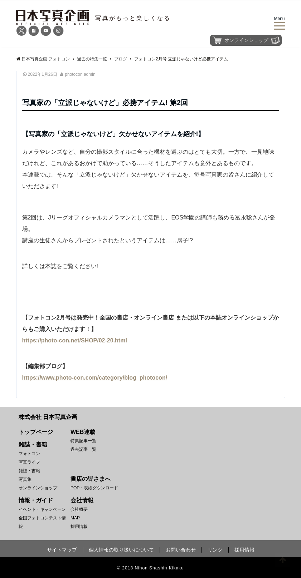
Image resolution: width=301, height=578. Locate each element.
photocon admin (80, 74)
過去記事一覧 (83, 449)
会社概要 (79, 509)
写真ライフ (29, 462)
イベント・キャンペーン (42, 509)
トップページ (36, 432)
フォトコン (29, 453)
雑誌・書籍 (29, 470)
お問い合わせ (181, 550)
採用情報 (79, 526)
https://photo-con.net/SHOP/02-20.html (74, 340)
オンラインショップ (38, 487)
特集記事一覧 (83, 440)
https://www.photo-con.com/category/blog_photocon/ (95, 378)
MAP (75, 517)
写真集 (25, 479)
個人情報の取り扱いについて (121, 550)
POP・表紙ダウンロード (94, 487)
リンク (215, 550)
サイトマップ (62, 550)
